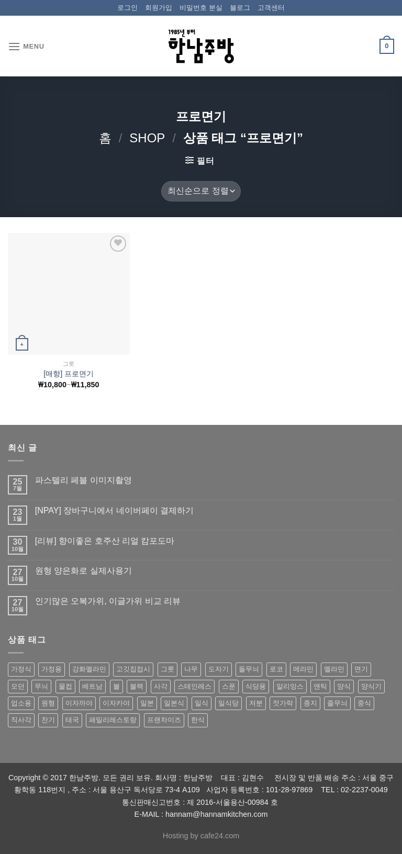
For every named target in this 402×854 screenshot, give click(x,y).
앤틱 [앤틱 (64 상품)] (320, 686)
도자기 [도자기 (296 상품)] (218, 669)
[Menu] (26, 46)
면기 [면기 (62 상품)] (361, 669)
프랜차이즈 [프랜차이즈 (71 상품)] (164, 720)
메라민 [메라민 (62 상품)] (303, 669)
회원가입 (158, 8)
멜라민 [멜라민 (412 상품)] (334, 669)
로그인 (127, 8)
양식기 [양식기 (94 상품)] (371, 686)
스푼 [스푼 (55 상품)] (229, 686)
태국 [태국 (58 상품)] (72, 720)
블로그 (240, 8)
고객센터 (271, 8)
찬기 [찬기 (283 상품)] (48, 720)
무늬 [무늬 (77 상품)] (41, 686)
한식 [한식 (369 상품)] (198, 720)
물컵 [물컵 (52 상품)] (65, 686)
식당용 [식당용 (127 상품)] (255, 686)
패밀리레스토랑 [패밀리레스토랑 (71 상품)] (113, 720)
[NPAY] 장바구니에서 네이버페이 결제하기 (114, 510)
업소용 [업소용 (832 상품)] (21, 703)
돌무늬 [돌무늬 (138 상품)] (249, 669)
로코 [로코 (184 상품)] (276, 669)
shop (147, 138)
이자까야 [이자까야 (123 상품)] (79, 703)
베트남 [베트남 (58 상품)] (92, 686)
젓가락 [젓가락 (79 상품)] (283, 703)
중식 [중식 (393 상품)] (364, 703)
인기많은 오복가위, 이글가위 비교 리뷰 (108, 601)
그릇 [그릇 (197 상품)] (167, 669)
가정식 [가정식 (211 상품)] (21, 669)
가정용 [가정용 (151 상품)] (51, 669)
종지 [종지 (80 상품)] (310, 703)
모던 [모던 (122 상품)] (18, 686)
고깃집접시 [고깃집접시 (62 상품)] (133, 669)
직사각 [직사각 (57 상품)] (21, 720)
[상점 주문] (201, 191)
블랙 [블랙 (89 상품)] (136, 686)
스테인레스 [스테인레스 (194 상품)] (194, 686)
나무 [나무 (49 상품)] (191, 669)
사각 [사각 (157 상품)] (161, 686)
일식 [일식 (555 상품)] (201, 703)
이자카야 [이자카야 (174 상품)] (116, 703)
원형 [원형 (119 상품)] (48, 703)
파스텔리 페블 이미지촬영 (83, 480)
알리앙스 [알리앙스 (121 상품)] (290, 686)
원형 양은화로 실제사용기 (83, 570)
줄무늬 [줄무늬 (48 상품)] (337, 703)
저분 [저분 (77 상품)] (256, 703)
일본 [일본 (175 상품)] (147, 703)
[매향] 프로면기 (68, 373)
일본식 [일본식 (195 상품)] (174, 703)
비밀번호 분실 (201, 8)
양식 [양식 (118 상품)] (344, 686)
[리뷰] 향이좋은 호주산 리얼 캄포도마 (105, 540)
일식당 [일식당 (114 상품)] (228, 703)
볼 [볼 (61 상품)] (116, 686)
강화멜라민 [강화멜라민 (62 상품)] (89, 669)
